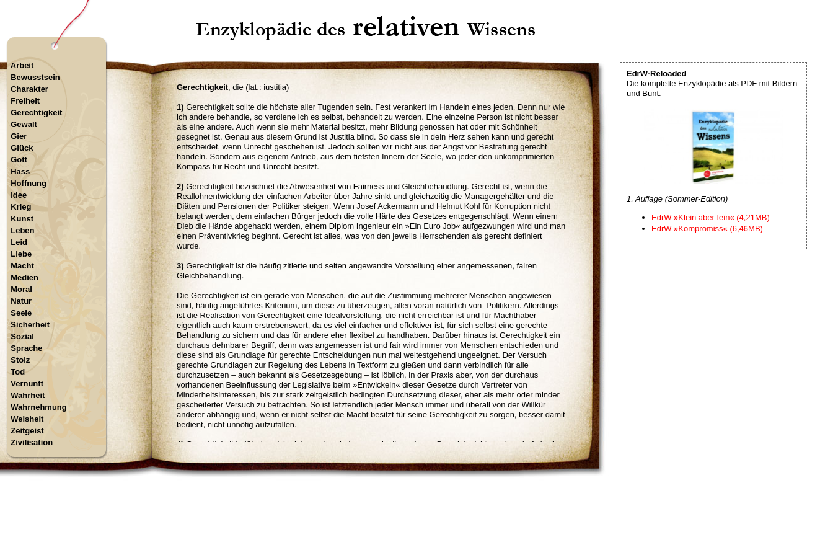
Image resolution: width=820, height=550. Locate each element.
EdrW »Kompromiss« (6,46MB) (707, 228)
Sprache (26, 348)
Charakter (29, 89)
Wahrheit (28, 395)
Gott (19, 159)
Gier (19, 136)
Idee (19, 195)
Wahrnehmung (39, 407)
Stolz (20, 360)
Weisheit (27, 419)
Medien (24, 277)
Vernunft (27, 383)
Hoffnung (28, 183)
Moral (21, 289)
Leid (19, 242)
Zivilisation (32, 442)
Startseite (367, 497)
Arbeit (22, 65)
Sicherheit (30, 324)
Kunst (22, 218)
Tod (18, 371)
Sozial (22, 336)
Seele (21, 312)
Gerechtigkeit (36, 112)
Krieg (21, 206)
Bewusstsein (35, 77)
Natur (21, 301)
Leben (22, 230)
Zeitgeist (27, 430)
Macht (22, 265)
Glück (22, 148)
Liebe (21, 254)
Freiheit (25, 100)
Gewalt (24, 124)
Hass (20, 171)
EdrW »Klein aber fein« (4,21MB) (710, 217)
